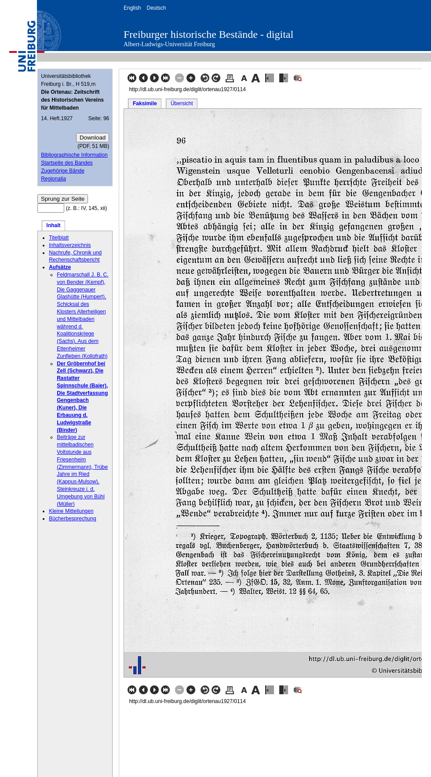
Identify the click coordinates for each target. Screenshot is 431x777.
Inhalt (54, 225)
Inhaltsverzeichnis (70, 245)
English (132, 8)
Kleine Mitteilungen (71, 511)
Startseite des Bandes (66, 163)
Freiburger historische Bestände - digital (208, 34)
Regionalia (53, 179)
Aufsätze (60, 267)
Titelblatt (59, 238)
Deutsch (156, 8)
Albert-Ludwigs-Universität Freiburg (169, 44)
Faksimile (145, 103)
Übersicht (182, 103)
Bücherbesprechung (72, 519)
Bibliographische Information (74, 155)
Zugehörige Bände (62, 171)
